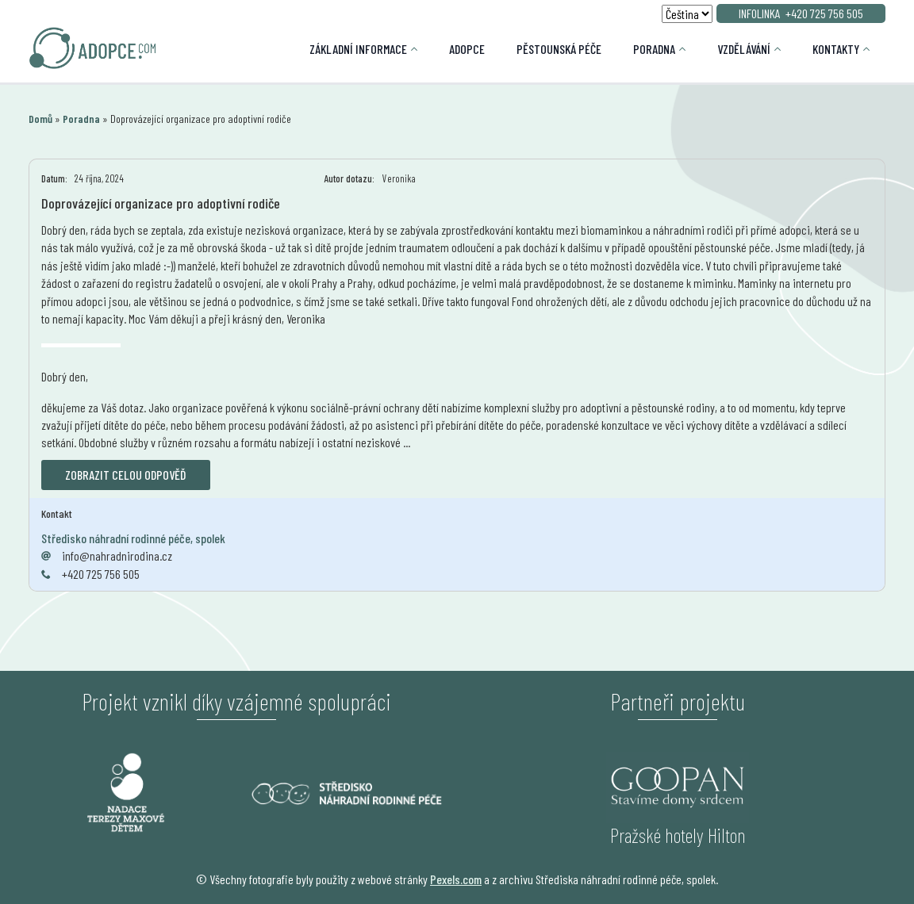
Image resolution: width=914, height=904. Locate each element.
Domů (40, 118)
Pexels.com (456, 879)
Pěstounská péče (559, 48)
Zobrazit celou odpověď (125, 474)
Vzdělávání (743, 48)
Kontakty (835, 48)
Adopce (467, 48)
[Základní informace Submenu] (420, 49)
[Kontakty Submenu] (872, 49)
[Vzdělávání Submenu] (783, 49)
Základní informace (358, 48)
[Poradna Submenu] (688, 49)
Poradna (654, 48)
